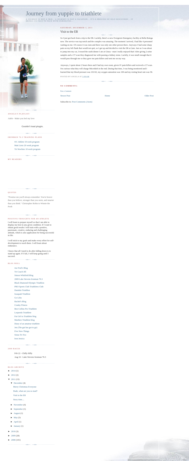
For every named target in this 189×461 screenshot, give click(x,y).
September (18, 409)
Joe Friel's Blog (21, 268)
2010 (13, 431)
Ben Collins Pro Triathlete (25, 309)
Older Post (149, 95)
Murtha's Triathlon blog (24, 320)
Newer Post (65, 95)
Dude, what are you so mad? (25, 391)
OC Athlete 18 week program (26, 142)
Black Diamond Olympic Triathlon (29, 283)
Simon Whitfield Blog (23, 275)
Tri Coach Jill (20, 271)
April (16, 421)
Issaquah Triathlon (22, 294)
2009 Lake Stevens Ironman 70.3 (28, 279)
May (16, 417)
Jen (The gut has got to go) (25, 327)
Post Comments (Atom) (82, 102)
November (18, 404)
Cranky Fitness (20, 305)
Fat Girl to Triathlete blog (25, 316)
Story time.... (18, 399)
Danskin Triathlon (22, 290)
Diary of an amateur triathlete (27, 323)
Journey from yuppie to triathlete (64, 13)
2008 (13, 440)
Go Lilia (18, 297)
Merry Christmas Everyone (24, 387)
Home (107, 95)
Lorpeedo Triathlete (22, 312)
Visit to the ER (19, 395)
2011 (13, 379)
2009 (13, 435)
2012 (13, 375)
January (17, 426)
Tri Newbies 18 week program (27, 149)
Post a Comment (65, 91)
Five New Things (21, 331)
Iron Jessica (19, 338)
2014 (13, 370)
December (18, 383)
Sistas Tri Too (20, 335)
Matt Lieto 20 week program (26, 145)
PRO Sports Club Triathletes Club (28, 286)
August (17, 413)
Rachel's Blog (20, 301)
